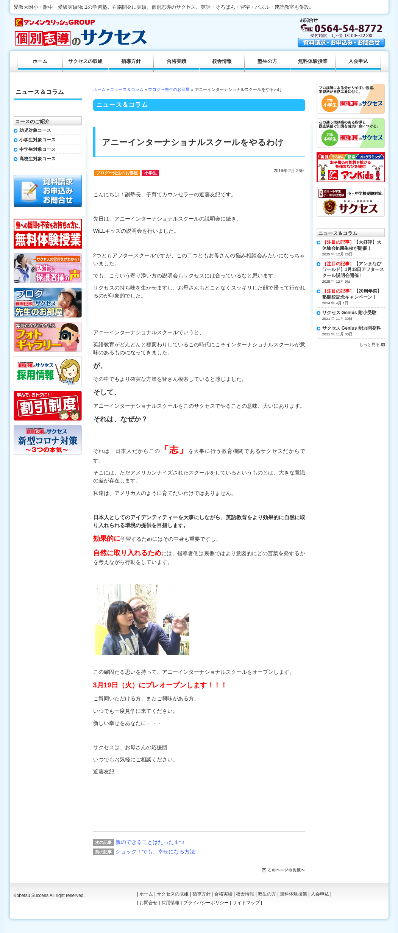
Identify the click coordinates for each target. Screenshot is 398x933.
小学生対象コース (37, 139)
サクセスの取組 (85, 61)
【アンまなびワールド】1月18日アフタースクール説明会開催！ (353, 269)
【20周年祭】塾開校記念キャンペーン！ (352, 294)
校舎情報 (222, 61)
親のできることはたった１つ (149, 842)
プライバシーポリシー (206, 902)
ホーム (99, 89)
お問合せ (148, 902)
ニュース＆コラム (127, 89)
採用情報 (170, 902)
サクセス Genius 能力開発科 (351, 328)
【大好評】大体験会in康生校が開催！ (351, 245)
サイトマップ (246, 902)
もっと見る (369, 344)
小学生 (150, 173)
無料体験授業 (313, 61)
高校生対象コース (37, 158)
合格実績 (176, 61)
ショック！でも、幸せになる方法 (155, 851)
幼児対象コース (35, 130)
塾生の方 (267, 61)
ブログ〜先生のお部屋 (169, 89)
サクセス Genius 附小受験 (349, 312)
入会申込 (358, 61)
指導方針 (131, 61)
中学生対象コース (37, 149)
